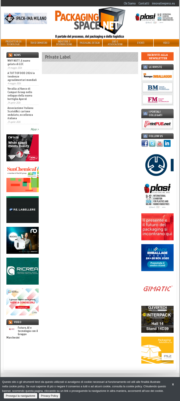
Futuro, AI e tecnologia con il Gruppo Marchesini (22, 332)
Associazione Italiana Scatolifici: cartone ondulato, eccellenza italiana (20, 113)
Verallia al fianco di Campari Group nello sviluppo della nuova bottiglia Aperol (19, 94)
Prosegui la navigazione (20, 395)
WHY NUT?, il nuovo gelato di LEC (18, 62)
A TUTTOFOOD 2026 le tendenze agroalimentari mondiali (22, 76)
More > (35, 129)
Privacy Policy (49, 395)
